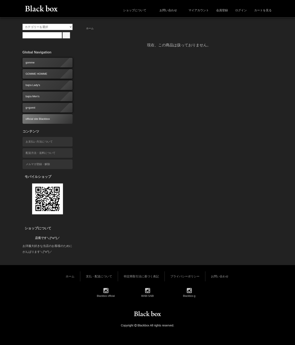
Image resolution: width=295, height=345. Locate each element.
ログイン (239, 10)
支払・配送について (99, 276)
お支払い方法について (39, 141)
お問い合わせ (165, 10)
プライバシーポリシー (185, 276)
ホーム (90, 28)
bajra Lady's (33, 85)
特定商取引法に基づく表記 (141, 276)
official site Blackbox (38, 118)
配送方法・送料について (40, 152)
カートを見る (261, 10)
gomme (30, 62)
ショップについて (131, 10)
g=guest (30, 107)
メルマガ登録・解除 (38, 164)
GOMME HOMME (36, 73)
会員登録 (220, 10)
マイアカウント (196, 10)
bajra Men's (33, 96)
